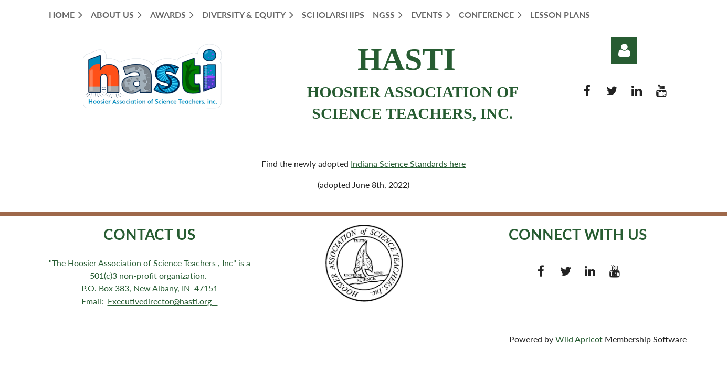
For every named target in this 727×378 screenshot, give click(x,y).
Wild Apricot (579, 339)
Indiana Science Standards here (408, 164)
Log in (624, 50)
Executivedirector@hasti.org (163, 301)
